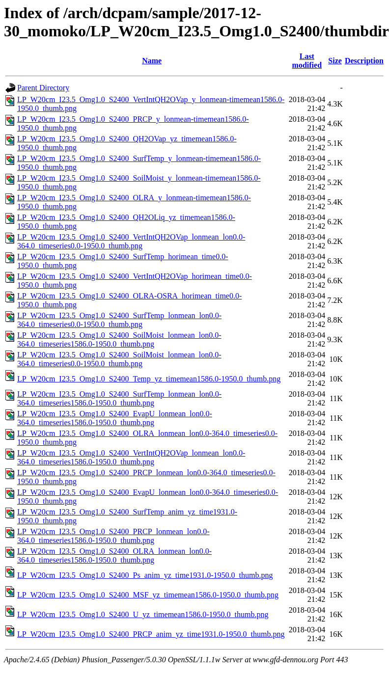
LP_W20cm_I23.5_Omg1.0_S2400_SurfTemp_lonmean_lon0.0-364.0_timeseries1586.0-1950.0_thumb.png (119, 398)
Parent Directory (43, 87)
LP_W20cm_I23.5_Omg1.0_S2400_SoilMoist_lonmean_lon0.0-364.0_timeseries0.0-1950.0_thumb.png (119, 359)
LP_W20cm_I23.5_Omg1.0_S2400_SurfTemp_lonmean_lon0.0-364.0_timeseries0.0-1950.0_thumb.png (119, 319)
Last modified (307, 60)
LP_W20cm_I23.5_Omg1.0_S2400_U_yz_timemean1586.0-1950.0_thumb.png (143, 614)
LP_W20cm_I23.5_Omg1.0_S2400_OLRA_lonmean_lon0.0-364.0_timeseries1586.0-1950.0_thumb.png (114, 555)
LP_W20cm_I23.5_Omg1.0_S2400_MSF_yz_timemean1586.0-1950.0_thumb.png (147, 595)
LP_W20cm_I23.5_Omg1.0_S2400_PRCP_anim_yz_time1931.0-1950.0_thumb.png (150, 634)
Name (152, 60)
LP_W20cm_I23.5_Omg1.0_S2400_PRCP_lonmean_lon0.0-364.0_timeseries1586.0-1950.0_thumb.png (113, 535)
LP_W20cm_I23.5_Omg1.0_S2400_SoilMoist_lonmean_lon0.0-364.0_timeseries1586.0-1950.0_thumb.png (119, 339)
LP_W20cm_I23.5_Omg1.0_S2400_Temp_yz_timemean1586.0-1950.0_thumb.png (148, 379)
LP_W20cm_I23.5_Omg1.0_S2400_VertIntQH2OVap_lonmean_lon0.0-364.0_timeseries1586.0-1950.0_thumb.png (131, 457)
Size (335, 60)
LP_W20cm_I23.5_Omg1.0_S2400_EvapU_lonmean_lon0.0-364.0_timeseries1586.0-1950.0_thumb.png (114, 418)
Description (364, 60)
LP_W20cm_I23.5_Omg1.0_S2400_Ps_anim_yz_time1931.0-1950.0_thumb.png (145, 575)
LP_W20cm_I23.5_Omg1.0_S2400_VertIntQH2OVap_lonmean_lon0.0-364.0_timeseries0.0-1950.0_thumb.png (131, 241)
